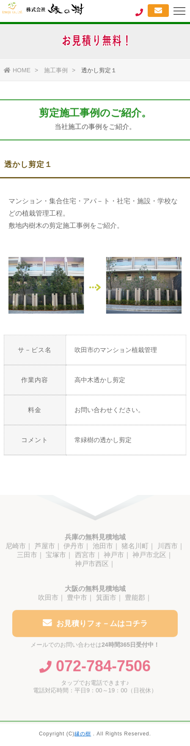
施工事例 (56, 70)
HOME (17, 70)
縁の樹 (82, 734)
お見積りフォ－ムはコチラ (95, 624)
